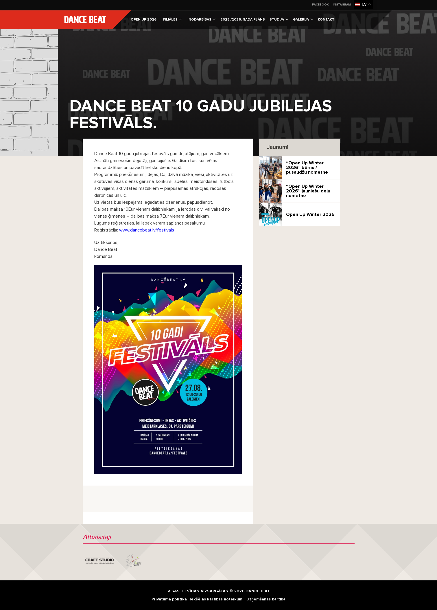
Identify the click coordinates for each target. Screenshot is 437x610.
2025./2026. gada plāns (242, 19)
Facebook (320, 4)
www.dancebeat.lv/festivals (146, 230)
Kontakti (326, 19)
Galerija (303, 19)
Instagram (342, 4)
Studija (279, 19)
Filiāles (172, 19)
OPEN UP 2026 (143, 19)
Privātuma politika (169, 599)
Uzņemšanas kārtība (265, 599)
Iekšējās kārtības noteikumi (217, 599)
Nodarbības (202, 19)
